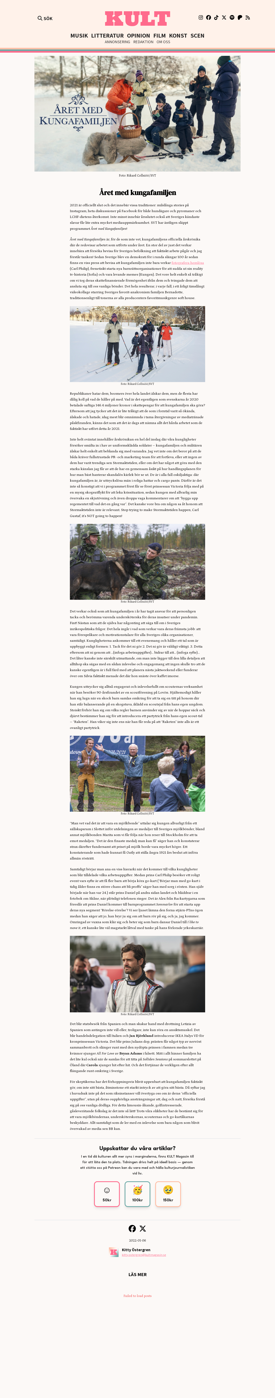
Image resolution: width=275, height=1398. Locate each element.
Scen (197, 35)
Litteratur (107, 35)
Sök (45, 18)
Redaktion (143, 41)
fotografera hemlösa (188, 263)
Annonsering (117, 41)
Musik (79, 35)
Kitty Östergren (136, 1249)
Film (159, 35)
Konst (178, 35)
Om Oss (163, 41)
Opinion (138, 35)
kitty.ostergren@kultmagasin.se (144, 1255)
